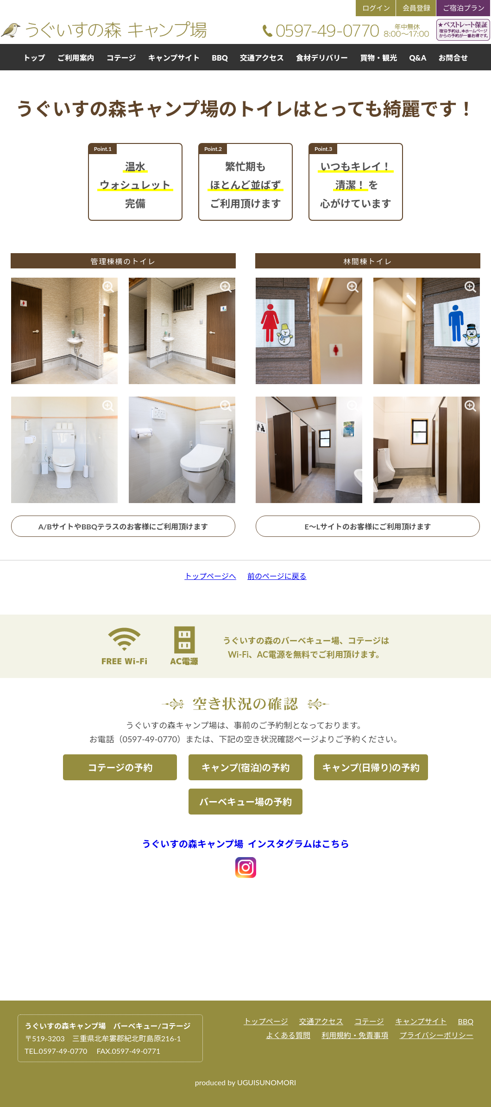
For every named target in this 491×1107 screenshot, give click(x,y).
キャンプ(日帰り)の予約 (370, 767)
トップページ (266, 1021)
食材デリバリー (322, 57)
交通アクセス (262, 57)
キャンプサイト (174, 57)
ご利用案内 (75, 57)
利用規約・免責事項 (354, 1035)
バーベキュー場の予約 (245, 801)
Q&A (417, 57)
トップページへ (210, 576)
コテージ (121, 57)
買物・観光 (378, 57)
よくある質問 (288, 1035)
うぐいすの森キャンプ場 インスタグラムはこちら (245, 843)
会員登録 (416, 8)
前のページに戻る (277, 576)
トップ (34, 57)
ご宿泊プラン (464, 8)
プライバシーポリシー (436, 1035)
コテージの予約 (120, 767)
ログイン (376, 8)
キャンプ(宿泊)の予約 (245, 767)
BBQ (219, 57)
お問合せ (453, 57)
